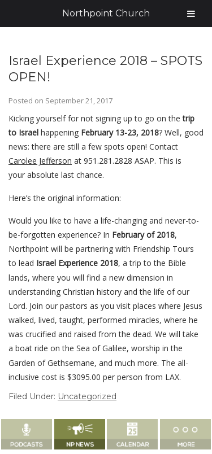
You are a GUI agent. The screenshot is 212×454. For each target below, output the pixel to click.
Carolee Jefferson (40, 160)
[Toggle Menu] (191, 13)
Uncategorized (87, 396)
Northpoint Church (106, 13)
